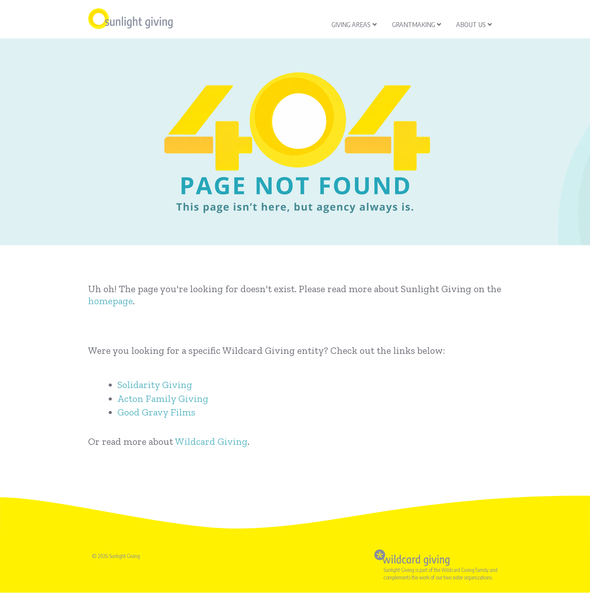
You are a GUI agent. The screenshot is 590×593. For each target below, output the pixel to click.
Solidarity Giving (154, 385)
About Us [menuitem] (474, 24)
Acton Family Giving (162, 399)
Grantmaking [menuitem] (416, 24)
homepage (110, 301)
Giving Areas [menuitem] (354, 24)
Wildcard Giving (211, 441)
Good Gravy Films (156, 412)
